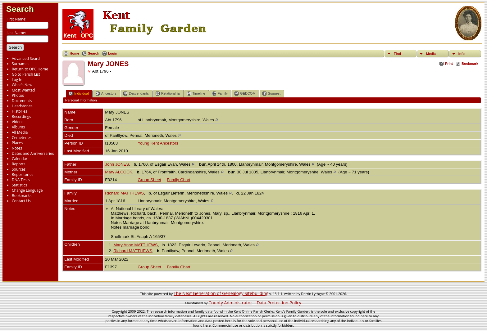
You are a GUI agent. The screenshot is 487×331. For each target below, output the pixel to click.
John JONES (117, 164)
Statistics (19, 185)
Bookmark (470, 63)
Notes (17, 148)
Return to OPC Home (30, 69)
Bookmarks (21, 195)
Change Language (27, 190)
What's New (22, 84)
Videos (17, 121)
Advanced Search (27, 58)
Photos (18, 95)
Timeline (196, 93)
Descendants (136, 93)
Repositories (22, 174)
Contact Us (21, 201)
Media (431, 54)
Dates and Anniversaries (33, 153)
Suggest (271, 93)
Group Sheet (149, 179)
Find (397, 54)
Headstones (22, 106)
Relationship (168, 93)
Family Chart (178, 179)
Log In (17, 79)
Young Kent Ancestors (158, 143)
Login (112, 53)
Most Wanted (23, 90)
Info (461, 54)
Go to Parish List (26, 74)
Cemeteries (22, 137)
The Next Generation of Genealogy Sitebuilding (221, 293)
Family (220, 93)
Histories (19, 111)
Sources (18, 169)
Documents (22, 100)
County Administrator (230, 303)
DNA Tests (21, 179)
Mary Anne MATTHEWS (135, 245)
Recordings (21, 116)
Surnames (20, 63)
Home (74, 53)
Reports (18, 164)
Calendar (19, 158)
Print (449, 63)
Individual (79, 93)
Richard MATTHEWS (124, 193)
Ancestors (106, 93)
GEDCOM (245, 93)
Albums (18, 127)
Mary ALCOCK (118, 172)
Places (17, 142)
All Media (20, 132)
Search (20, 9)
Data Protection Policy (279, 303)
